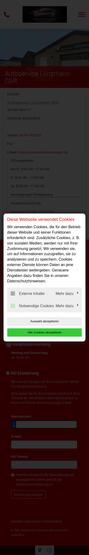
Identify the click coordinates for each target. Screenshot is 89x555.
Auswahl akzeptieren (44, 321)
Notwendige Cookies (32, 306)
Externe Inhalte (28, 293)
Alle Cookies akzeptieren (44, 332)
